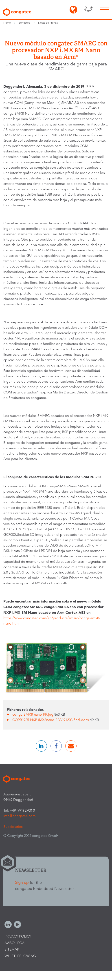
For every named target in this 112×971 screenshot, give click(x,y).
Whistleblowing (20, 956)
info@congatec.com (19, 816)
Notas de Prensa (48, 22)
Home (7, 22)
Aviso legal (15, 943)
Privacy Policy (17, 936)
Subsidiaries (13, 826)
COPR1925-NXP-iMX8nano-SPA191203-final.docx (51, 720)
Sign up (22, 882)
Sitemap (11, 949)
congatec (24, 22)
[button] (41, 746)
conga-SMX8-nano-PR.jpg (33, 714)
